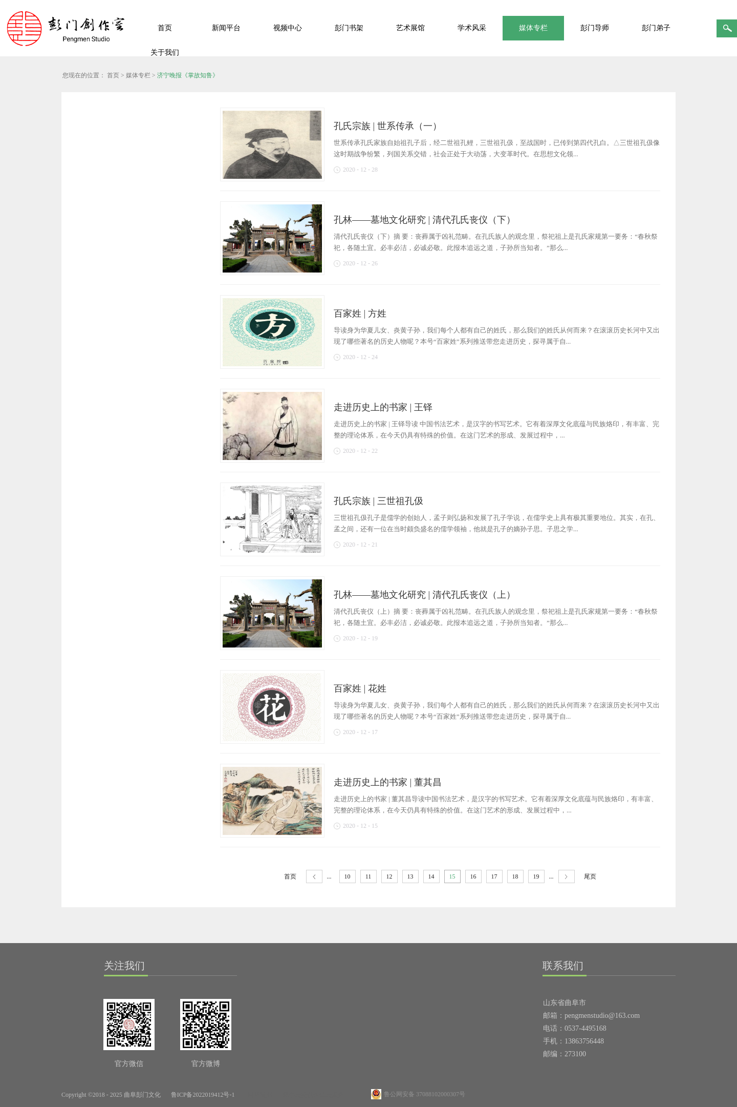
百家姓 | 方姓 (360, 313)
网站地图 (258, 1094)
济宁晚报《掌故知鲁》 (188, 75)
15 (452, 876)
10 (347, 876)
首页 (165, 28)
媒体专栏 (138, 75)
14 (431, 876)
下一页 (566, 876)
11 (368, 876)
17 (494, 876)
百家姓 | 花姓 (360, 688)
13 (410, 876)
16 (473, 876)
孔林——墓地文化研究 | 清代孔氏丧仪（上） (424, 595)
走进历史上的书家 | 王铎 (383, 407)
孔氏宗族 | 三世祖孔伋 (378, 501)
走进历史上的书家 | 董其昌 (388, 782)
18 (515, 876)
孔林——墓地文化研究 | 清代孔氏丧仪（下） (424, 220)
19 (536, 876)
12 (389, 876)
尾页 (590, 876)
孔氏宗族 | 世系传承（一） (388, 126)
